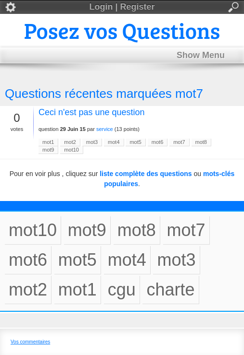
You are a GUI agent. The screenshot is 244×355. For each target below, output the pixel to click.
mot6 (157, 142)
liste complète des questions (146, 174)
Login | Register (122, 7)
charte (170, 289)
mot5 (135, 142)
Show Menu (201, 55)
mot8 (201, 142)
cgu (122, 289)
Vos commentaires (30, 341)
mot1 (48, 142)
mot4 (113, 142)
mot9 (48, 150)
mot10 (71, 150)
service (104, 129)
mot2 (70, 142)
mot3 (92, 142)
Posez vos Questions (122, 30)
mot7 (179, 142)
